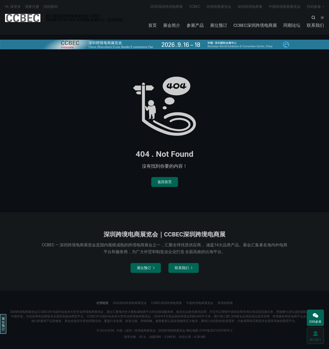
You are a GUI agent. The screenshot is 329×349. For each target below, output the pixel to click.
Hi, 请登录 (13, 7)
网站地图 (192, 330)
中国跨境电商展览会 (284, 7)
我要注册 (32, 7)
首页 (152, 25)
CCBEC (194, 7)
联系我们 (315, 25)
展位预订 (218, 25)
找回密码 (50, 7)
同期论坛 (291, 25)
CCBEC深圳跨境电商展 (255, 25)
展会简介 (171, 25)
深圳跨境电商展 (250, 7)
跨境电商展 (225, 303)
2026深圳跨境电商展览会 (130, 303)
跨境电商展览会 (219, 7)
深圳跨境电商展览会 (171, 330)
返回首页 (165, 182)
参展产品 (195, 25)
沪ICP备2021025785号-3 (215, 330)
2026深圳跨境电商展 (166, 7)
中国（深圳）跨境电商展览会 (22, 18)
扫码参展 (314, 7)
